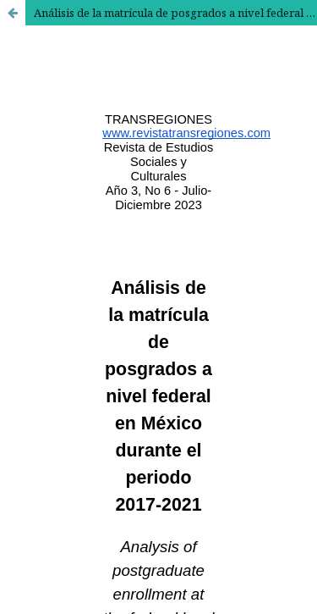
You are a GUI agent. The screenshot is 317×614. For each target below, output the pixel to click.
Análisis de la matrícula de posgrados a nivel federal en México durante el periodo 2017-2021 (175, 12)
